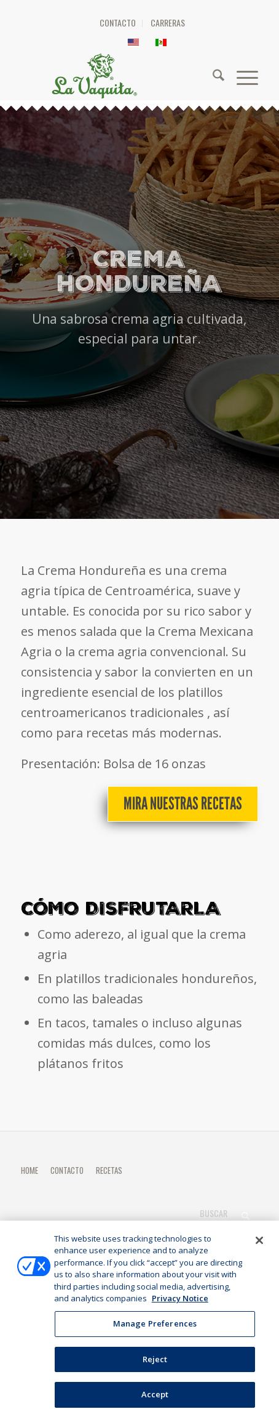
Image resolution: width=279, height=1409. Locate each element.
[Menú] (241, 75)
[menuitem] (118, 23)
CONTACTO (118, 22)
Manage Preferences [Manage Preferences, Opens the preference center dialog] (155, 1329)
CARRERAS (168, 22)
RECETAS (109, 1170)
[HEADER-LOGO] (143, 75)
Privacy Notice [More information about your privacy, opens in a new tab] (180, 1303)
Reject (155, 1364)
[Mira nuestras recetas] (183, 804)
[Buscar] (212, 75)
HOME (29, 1170)
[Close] (259, 1245)
